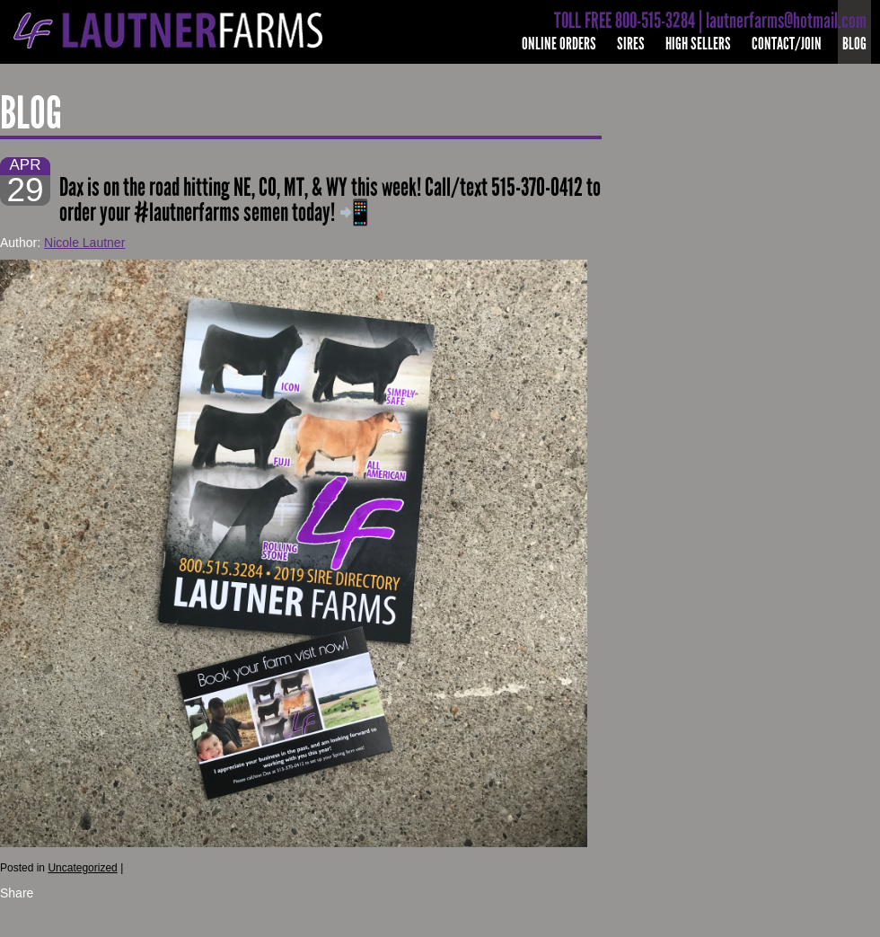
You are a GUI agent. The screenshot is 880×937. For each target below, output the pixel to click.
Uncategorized (82, 868)
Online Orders (559, 43)
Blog (854, 43)
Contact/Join (787, 43)
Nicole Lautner (84, 242)
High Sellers (698, 43)
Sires (631, 43)
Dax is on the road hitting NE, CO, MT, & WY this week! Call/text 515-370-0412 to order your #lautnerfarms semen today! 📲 (330, 200)
